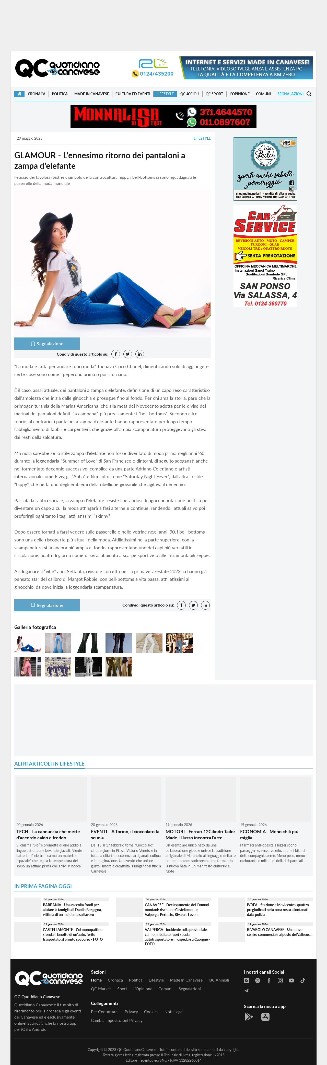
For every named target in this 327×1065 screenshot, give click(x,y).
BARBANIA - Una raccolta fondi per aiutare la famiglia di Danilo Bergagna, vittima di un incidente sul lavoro (72, 909)
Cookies (151, 1011)
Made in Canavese (91, 94)
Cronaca (36, 94)
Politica (60, 94)
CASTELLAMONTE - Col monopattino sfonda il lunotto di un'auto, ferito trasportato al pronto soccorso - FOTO (73, 934)
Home (96, 979)
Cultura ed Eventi (132, 94)
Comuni (263, 94)
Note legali (174, 1011)
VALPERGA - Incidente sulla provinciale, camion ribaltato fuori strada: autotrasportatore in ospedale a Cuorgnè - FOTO (177, 936)
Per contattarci (105, 1011)
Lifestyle (165, 94)
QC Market (101, 988)
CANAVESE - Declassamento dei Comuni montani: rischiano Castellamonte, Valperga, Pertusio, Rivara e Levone (177, 909)
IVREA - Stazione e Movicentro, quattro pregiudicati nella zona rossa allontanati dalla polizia (278, 909)
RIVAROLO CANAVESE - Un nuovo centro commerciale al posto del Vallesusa (279, 932)
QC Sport (214, 94)
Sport (122, 988)
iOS (24, 1029)
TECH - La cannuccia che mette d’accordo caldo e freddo (48, 834)
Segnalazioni (290, 94)
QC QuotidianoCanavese (136, 1049)
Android (39, 1029)
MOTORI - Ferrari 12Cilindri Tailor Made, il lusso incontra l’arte (200, 834)
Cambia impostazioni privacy (117, 1020)
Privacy (131, 1011)
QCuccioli (189, 94)
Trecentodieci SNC (152, 1060)
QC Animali (219, 979)
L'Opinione (240, 94)
